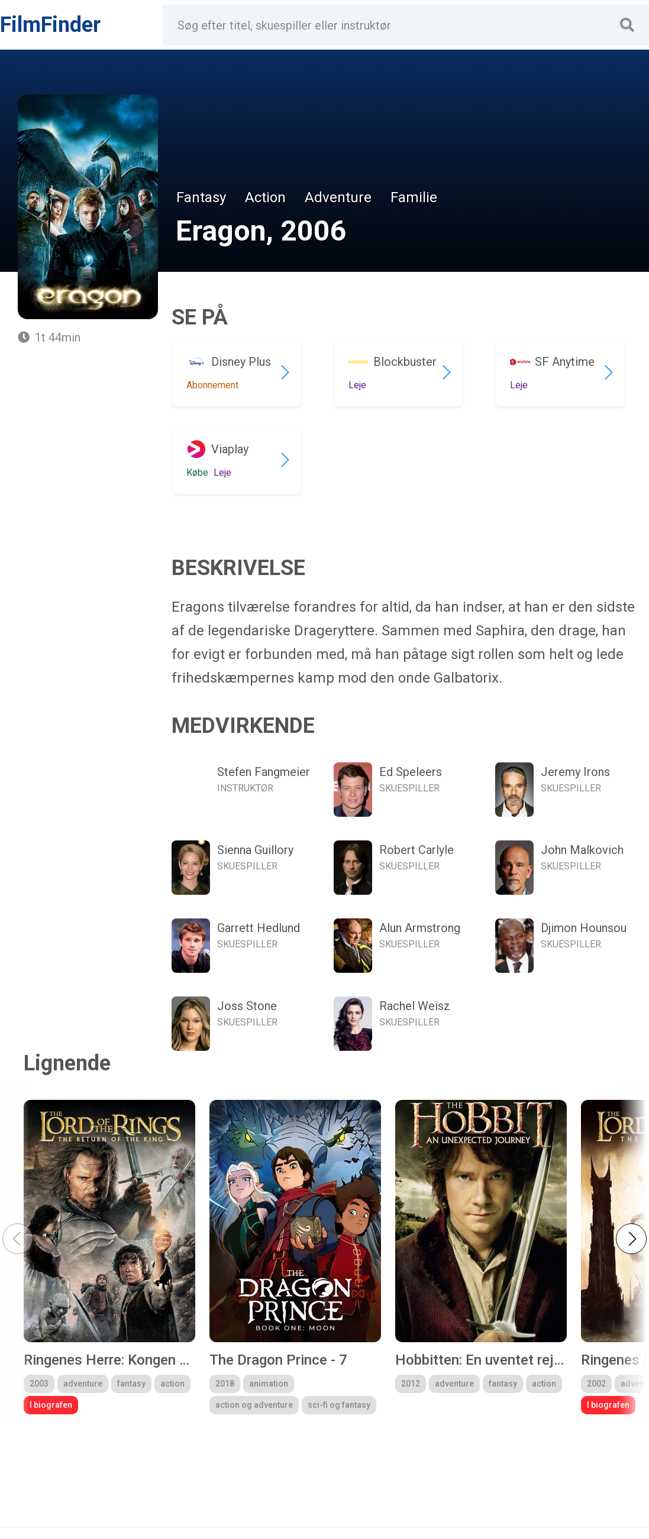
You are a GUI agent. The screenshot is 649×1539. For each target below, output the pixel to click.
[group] (109, 1257)
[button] (631, 1238)
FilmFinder (50, 24)
